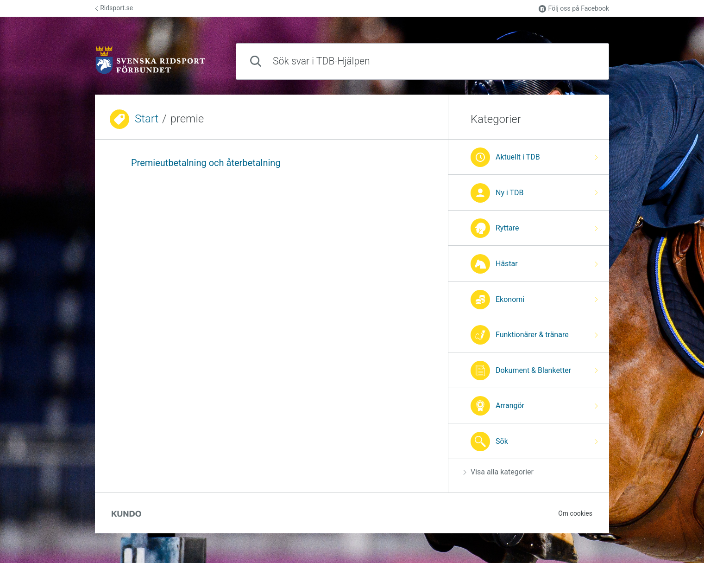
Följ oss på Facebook (574, 9)
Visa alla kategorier (498, 471)
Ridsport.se (114, 8)
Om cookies (575, 513)
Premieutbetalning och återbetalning (206, 162)
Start (146, 118)
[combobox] (422, 61)
